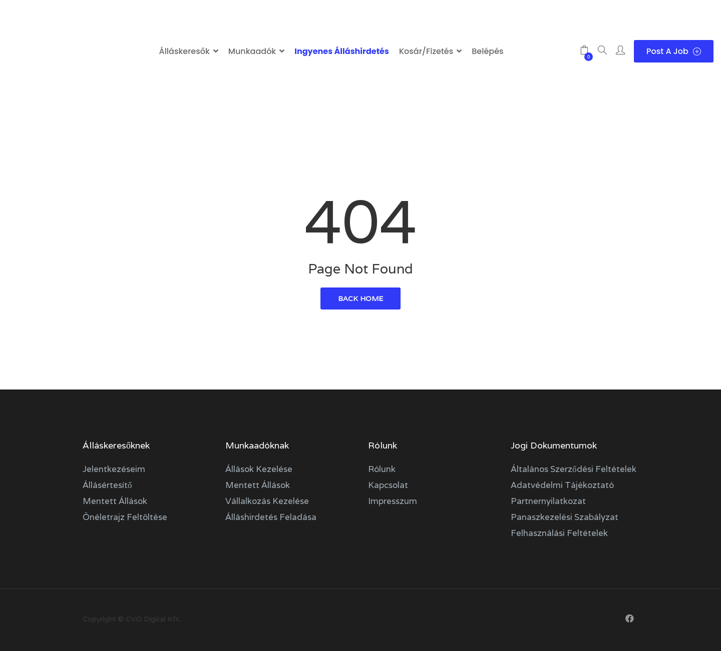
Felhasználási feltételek (559, 533)
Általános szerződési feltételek (573, 469)
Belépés (487, 51)
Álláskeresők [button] (184, 51)
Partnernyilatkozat (548, 501)
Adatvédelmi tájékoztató (562, 485)
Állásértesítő (107, 485)
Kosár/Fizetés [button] (426, 51)
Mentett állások (115, 501)
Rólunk (382, 469)
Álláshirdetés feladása (270, 517)
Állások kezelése (258, 469)
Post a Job (673, 51)
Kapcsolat (388, 485)
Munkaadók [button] (252, 51)
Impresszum (392, 501)
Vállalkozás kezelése (267, 501)
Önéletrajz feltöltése (125, 517)
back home (360, 298)
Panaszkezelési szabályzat (564, 517)
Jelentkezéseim (114, 469)
